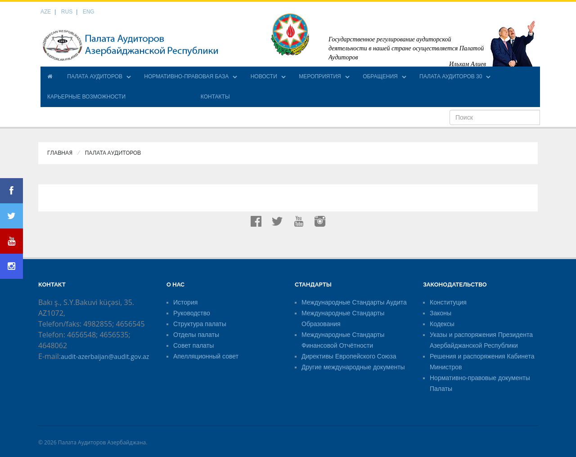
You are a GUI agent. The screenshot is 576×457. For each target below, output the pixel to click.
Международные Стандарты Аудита (354, 302)
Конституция (448, 302)
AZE (45, 12)
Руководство (191, 313)
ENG (88, 12)
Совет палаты (193, 345)
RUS (66, 12)
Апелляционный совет (205, 356)
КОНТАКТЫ (215, 97)
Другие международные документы (353, 367)
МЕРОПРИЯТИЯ (320, 76)
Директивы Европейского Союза (349, 356)
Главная (59, 153)
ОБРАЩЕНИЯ (380, 76)
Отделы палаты (196, 334)
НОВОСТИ (264, 76)
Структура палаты (199, 323)
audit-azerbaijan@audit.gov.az (105, 356)
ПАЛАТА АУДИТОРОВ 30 (450, 76)
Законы (440, 313)
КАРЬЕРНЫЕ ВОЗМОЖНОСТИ (86, 97)
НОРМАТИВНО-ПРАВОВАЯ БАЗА (186, 76)
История (185, 302)
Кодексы (442, 323)
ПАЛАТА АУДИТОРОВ (94, 76)
